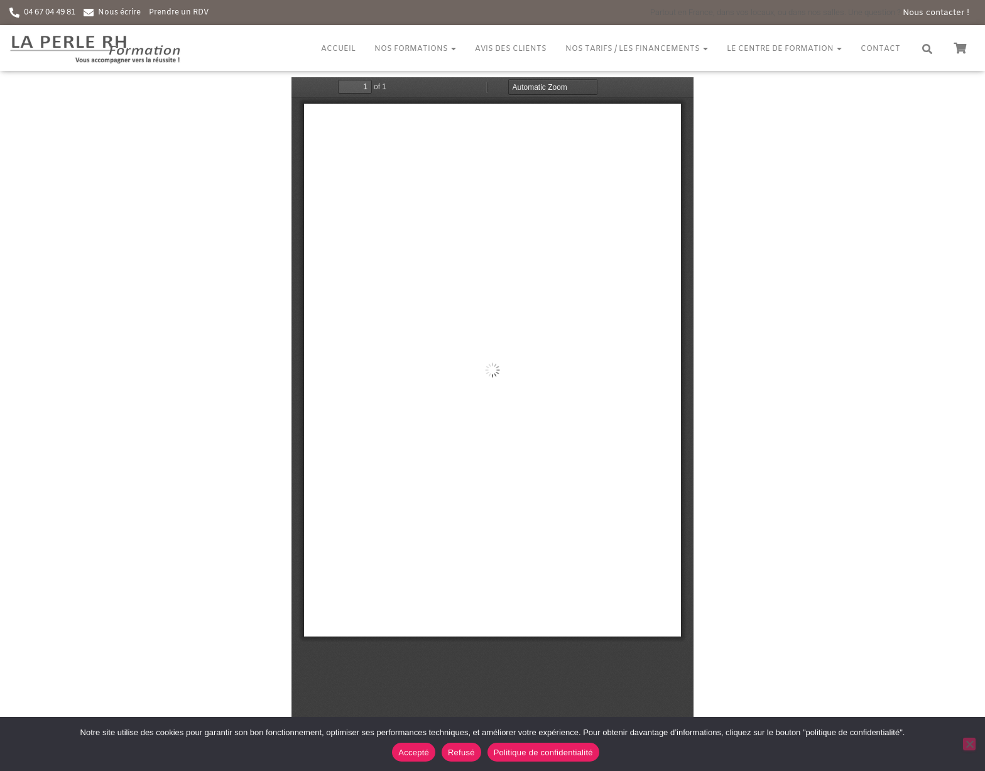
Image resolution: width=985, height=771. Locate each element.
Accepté (413, 752)
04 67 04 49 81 (49, 13)
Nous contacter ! (936, 13)
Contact (880, 49)
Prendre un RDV (179, 13)
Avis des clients (511, 49)
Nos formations (415, 49)
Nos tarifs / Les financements (636, 49)
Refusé (461, 752)
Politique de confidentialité (543, 752)
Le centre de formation (784, 49)
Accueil (338, 49)
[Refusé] (969, 744)
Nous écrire (119, 13)
